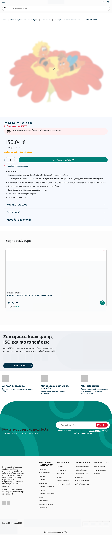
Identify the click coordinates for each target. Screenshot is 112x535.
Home (4, 20)
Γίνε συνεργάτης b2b (63, 484)
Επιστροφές (79, 477)
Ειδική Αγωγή (43, 507)
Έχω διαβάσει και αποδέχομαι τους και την (83, 432)
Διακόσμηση (46, 20)
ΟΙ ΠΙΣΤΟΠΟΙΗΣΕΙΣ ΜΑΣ (16, 366)
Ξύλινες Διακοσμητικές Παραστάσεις (67, 20)
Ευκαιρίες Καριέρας (63, 480)
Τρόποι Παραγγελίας (82, 466)
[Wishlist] (17, 166)
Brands (59, 477)
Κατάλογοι (60, 473)
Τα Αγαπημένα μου (100, 470)
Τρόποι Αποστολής (81, 473)
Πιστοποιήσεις (61, 470)
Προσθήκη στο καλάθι (61, 160)
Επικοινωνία (97, 473)
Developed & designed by (56, 532)
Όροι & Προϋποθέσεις (82, 480)
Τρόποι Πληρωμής (81, 470)
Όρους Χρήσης (95, 431)
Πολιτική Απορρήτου (83, 433)
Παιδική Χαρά (43, 500)
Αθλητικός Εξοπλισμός (46, 504)
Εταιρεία (60, 466)
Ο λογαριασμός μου (100, 466)
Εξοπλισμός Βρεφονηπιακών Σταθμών (23, 20)
